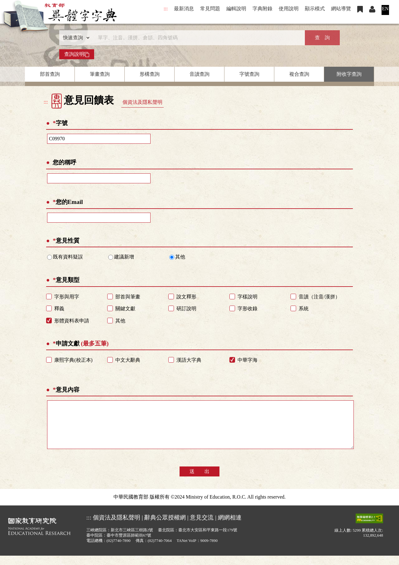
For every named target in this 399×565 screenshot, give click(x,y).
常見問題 (210, 8)
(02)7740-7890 (119, 550)
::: (166, 8)
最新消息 (184, 8)
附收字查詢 (349, 74)
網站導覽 (341, 8)
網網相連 (230, 527)
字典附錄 (262, 8)
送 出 (199, 480)
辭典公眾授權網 (165, 527)
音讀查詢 (199, 74)
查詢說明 (76, 54)
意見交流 (202, 527)
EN (385, 8)
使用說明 (289, 8)
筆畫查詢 (100, 74)
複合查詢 (299, 74)
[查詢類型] (74, 37)
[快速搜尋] (197, 37)
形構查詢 (150, 74)
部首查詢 (50, 74)
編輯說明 (236, 8)
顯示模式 (315, 8)
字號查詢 (249, 74)
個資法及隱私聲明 (142, 102)
